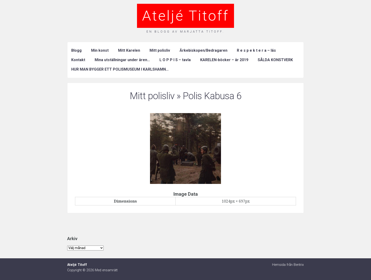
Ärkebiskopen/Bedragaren (203, 50)
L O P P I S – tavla (175, 60)
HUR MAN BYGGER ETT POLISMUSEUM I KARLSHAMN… (120, 69)
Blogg (76, 50)
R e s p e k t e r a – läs (256, 50)
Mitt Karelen (129, 50)
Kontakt (78, 60)
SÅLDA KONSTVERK (275, 60)
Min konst (100, 50)
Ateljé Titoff (185, 15)
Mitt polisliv (160, 50)
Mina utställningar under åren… (122, 60)
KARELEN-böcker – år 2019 (224, 60)
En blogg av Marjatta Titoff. (185, 31)
